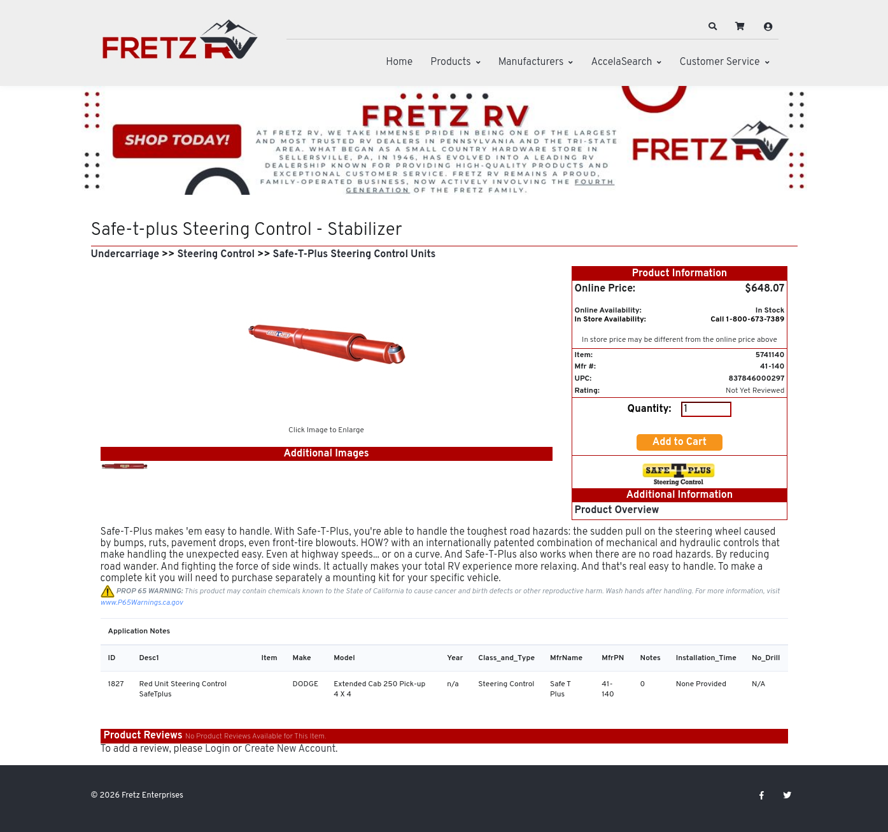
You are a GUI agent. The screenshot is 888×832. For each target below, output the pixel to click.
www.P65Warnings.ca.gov (142, 603)
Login (217, 749)
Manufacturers (531, 62)
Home (399, 62)
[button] (712, 27)
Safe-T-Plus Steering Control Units (354, 254)
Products (450, 62)
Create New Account (289, 749)
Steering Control (216, 254)
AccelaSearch (621, 62)
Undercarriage (125, 254)
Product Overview (617, 510)
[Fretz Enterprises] (180, 46)
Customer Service (719, 62)
